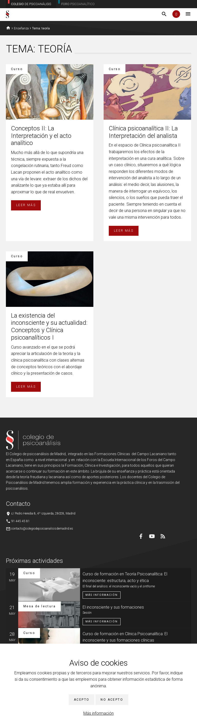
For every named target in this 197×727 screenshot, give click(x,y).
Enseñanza (21, 28)
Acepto (81, 699)
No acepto (112, 699)
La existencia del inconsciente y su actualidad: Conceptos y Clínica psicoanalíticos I (49, 326)
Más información (98, 713)
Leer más (26, 205)
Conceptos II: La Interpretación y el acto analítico (41, 136)
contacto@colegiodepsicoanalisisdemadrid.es (42, 528)
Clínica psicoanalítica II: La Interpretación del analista (143, 132)
